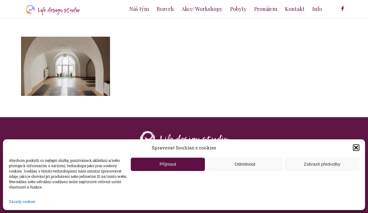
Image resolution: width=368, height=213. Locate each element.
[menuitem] (139, 9)
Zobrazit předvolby (322, 164)
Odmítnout (245, 164)
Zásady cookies (22, 201)
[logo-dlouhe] (50, 9)
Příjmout (168, 164)
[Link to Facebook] (342, 8)
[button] (356, 148)
